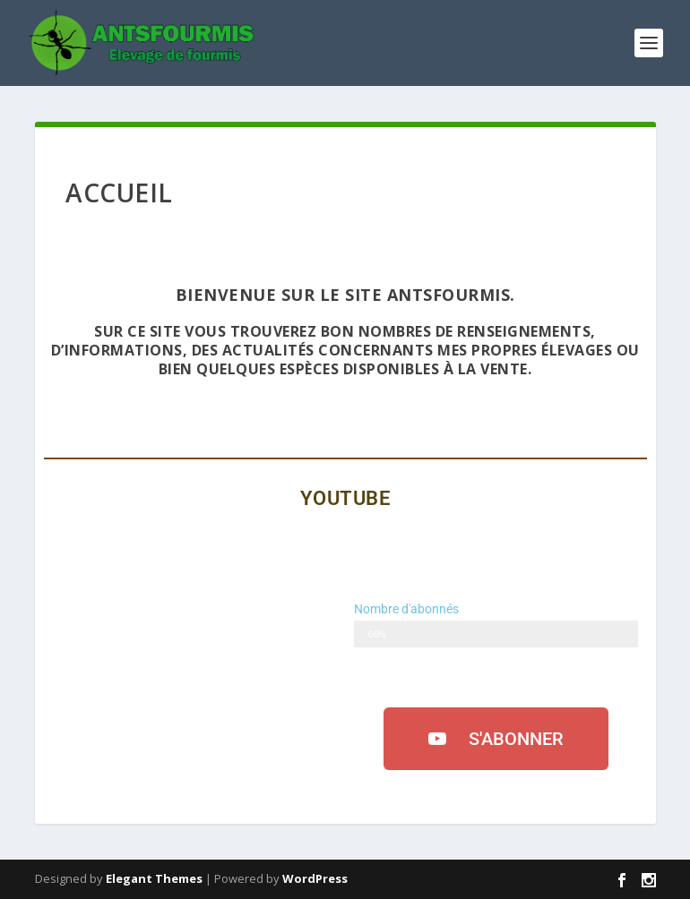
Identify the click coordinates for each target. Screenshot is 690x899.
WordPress (315, 878)
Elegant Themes (154, 878)
